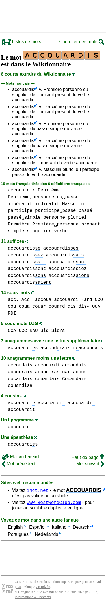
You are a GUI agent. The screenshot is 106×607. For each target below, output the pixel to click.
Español (37, 528)
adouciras (47, 372)
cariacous (74, 372)
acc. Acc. (20, 300)
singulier (39, 231)
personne (54, 217)
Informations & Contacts (33, 598)
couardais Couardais (60, 379)
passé (85, 211)
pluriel (77, 217)
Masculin (73, 204)
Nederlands (46, 535)
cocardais (20, 379)
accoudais (74, 365)
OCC (23, 331)
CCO (99, 300)
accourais (20, 372)
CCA (12, 331)
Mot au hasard (20, 456)
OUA (96, 307)
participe (20, 211)
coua (24, 307)
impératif (20, 204)
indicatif (47, 204)
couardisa (20, 386)
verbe (61, 231)
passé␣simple (24, 217)
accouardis (23, 89)
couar (39, 307)
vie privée (43, 588)
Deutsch (81, 528)
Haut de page (87, 457)
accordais (20, 365)
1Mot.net (37, 490)
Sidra (58, 331)
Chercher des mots (81, 41)
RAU (34, 331)
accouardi (66, 300)
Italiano (59, 528)
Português (18, 535)
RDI (12, 313)
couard (57, 307)
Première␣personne (55, 224)
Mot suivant (90, 463)
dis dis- (78, 307)
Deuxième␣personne (31, 197)
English (15, 528)
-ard (86, 300)
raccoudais (88, 348)
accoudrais (55, 348)
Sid (44, 331)
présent (90, 224)
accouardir (21, 190)
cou (12, 307)
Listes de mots (21, 41)
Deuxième (49, 190)
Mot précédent (19, 463)
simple (16, 231)
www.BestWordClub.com (54, 503)
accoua (43, 300)
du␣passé (68, 197)
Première (19, 224)
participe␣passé (55, 211)
